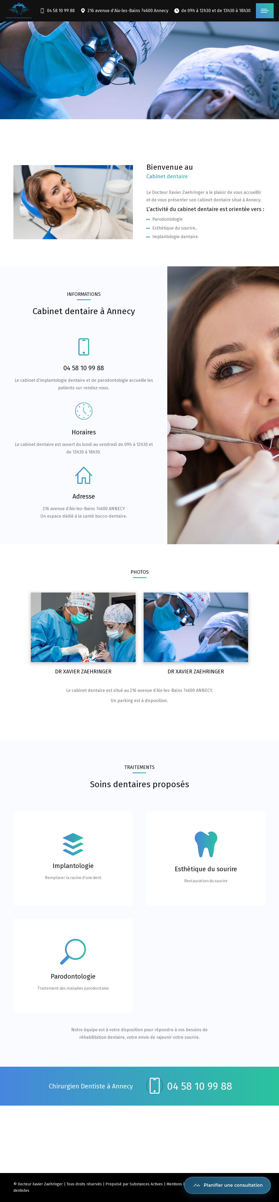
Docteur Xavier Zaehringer (40, 1184)
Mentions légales (181, 1184)
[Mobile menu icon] (265, 10)
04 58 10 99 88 (56, 10)
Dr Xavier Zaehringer (83, 671)
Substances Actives (146, 1184)
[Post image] (83, 627)
